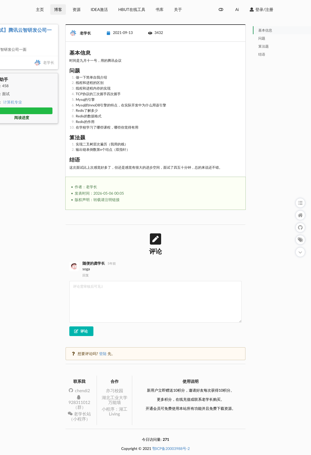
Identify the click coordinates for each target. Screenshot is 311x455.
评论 (81, 331)
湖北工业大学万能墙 (114, 400)
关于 (178, 9)
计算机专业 (12, 102)
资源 (77, 9)
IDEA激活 (99, 9)
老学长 (48, 62)
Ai (237, 9)
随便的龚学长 (93, 263)
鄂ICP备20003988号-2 (171, 448)
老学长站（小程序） (79, 416)
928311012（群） (79, 402)
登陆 (103, 353)
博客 (58, 9)
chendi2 (79, 390)
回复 (85, 275)
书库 (160, 9)
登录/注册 (261, 9)
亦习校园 (114, 390)
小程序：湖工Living (114, 411)
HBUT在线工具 (131, 9)
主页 (40, 9)
